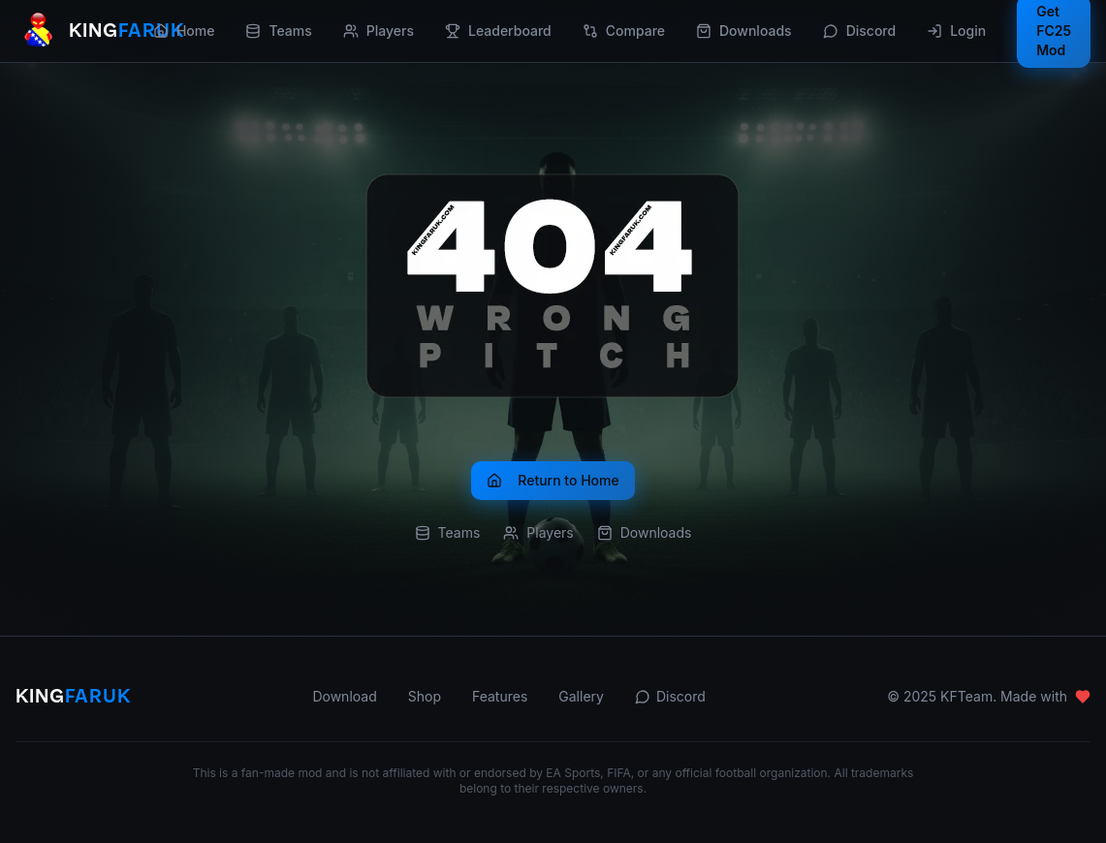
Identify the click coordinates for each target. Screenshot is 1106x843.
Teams (278, 30)
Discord (860, 30)
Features (499, 696)
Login (956, 30)
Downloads (744, 30)
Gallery (581, 696)
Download (344, 696)
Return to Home (552, 480)
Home (184, 30)
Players (378, 30)
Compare (624, 30)
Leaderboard (498, 30)
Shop (424, 696)
